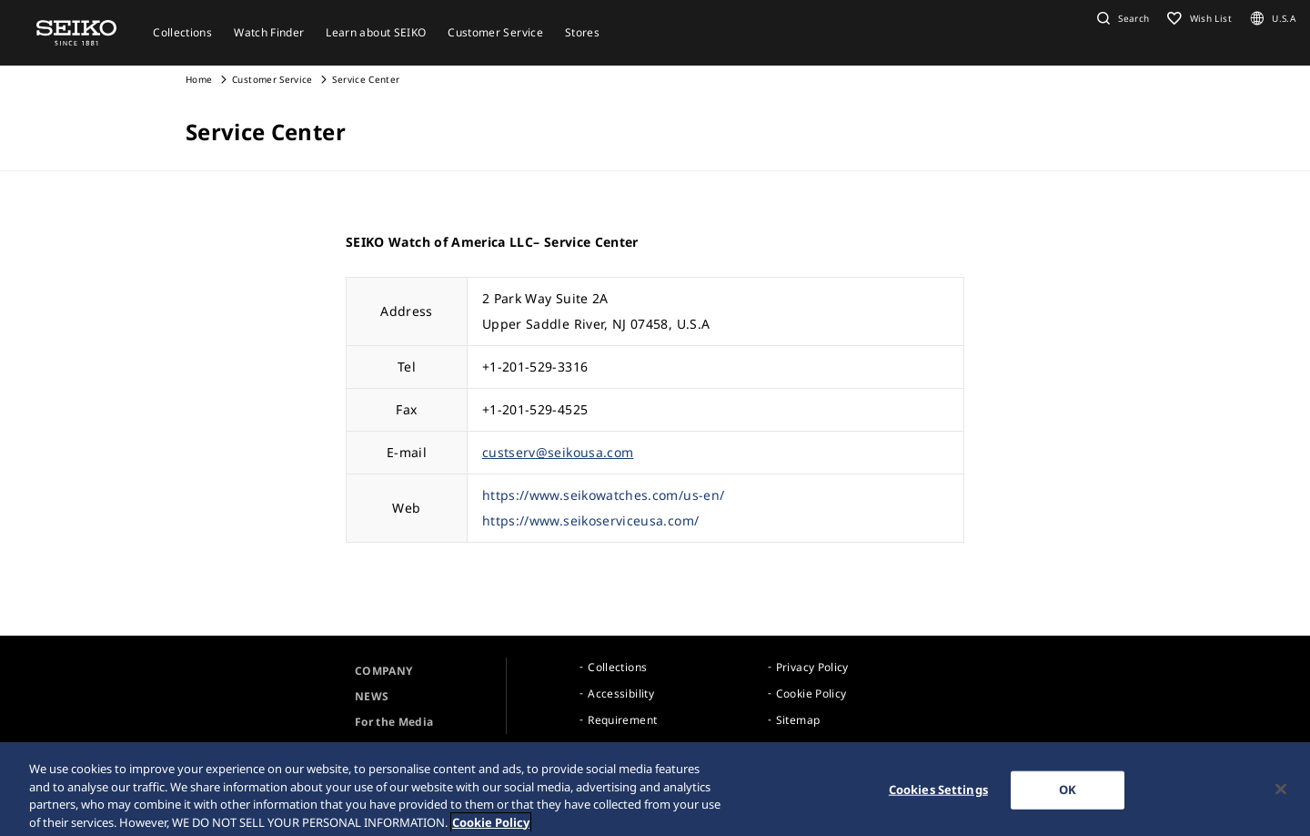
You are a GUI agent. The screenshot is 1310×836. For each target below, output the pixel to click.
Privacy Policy (812, 667)
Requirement (622, 720)
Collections (617, 667)
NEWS (371, 696)
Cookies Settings (938, 795)
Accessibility (621, 693)
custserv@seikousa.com (557, 452)
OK (1067, 795)
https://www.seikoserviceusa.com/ (590, 520)
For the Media (394, 721)
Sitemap (798, 720)
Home (199, 79)
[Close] (1281, 795)
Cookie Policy (811, 693)
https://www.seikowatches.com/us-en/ (603, 495)
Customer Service (272, 79)
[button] (1121, 18)
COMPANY (383, 670)
